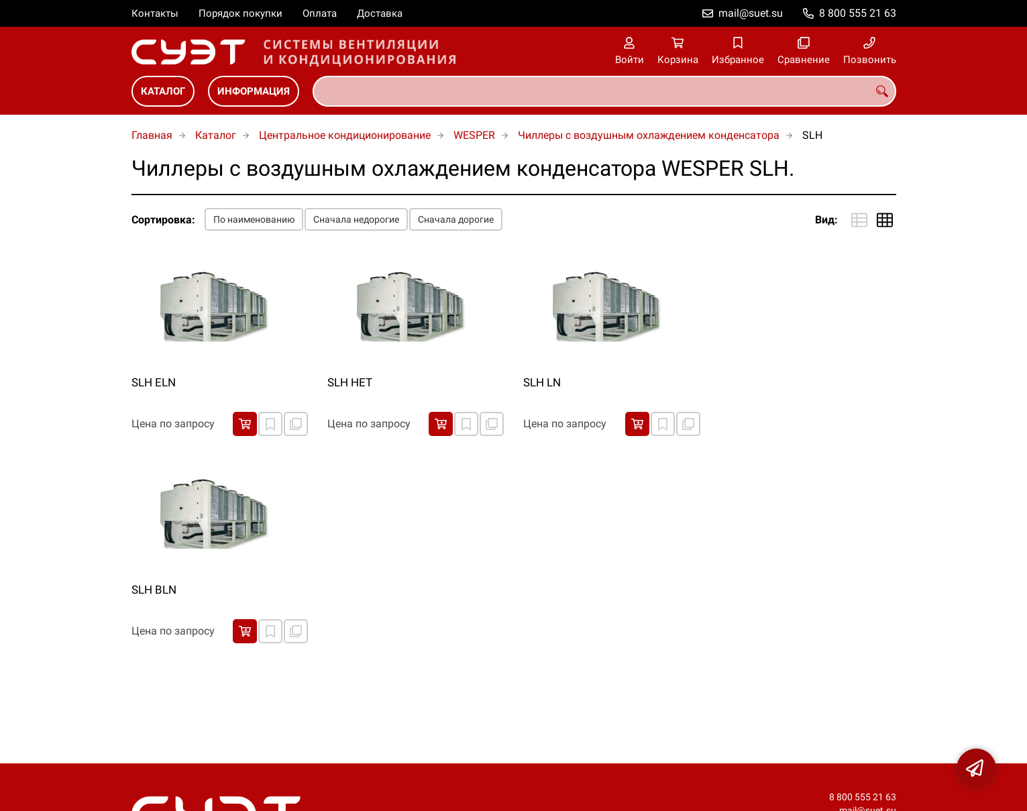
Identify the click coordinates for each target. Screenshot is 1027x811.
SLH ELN (153, 382)
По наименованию (253, 219)
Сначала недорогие (356, 219)
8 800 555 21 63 (857, 13)
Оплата (320, 13)
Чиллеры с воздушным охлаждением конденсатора (648, 135)
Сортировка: (163, 219)
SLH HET (349, 382)
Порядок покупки (240, 13)
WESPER (474, 135)
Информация (253, 91)
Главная (151, 135)
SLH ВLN (153, 589)
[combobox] (604, 91)
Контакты (154, 13)
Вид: (826, 219)
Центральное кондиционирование (345, 135)
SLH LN (542, 382)
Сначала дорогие (456, 219)
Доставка (379, 13)
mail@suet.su (750, 13)
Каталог (163, 91)
